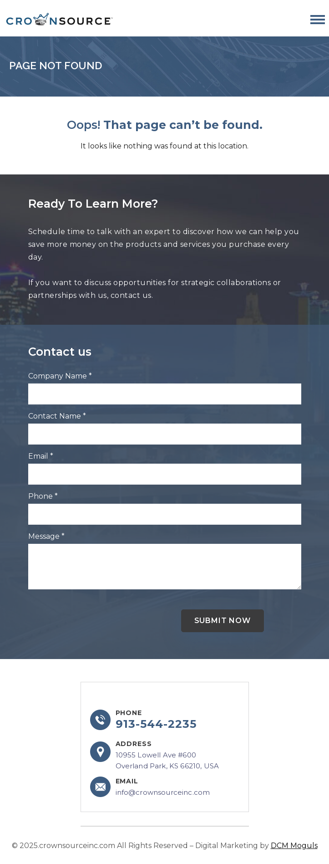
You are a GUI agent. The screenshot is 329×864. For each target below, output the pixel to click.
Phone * (43, 496)
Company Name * (60, 376)
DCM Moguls (294, 845)
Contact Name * (57, 416)
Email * (40, 456)
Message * (46, 536)
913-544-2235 (156, 724)
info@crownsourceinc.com (163, 792)
